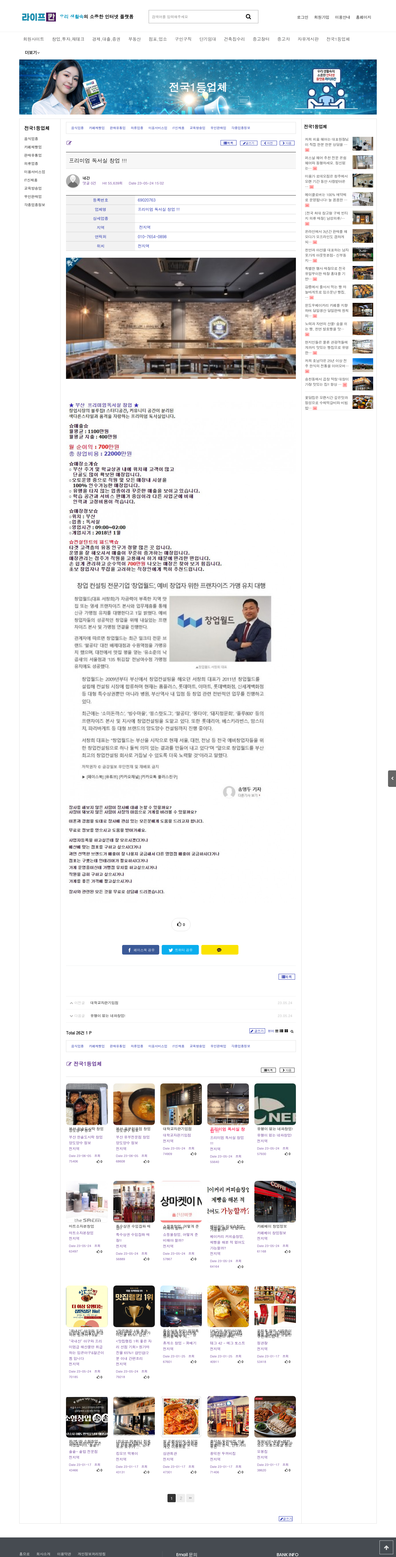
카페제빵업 (33, 147)
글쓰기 (257, 945)
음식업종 (31, 138)
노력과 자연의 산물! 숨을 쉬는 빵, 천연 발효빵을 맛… (326, 326)
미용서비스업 (34, 171)
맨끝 (190, 1412)
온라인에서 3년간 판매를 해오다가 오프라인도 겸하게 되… (326, 236)
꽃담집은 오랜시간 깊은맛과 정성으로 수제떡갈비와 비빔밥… (326, 403)
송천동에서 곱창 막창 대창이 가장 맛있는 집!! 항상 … (327, 381)
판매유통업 (33, 155)
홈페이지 (363, 17)
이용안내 (342, 17)
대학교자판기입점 (104, 916)
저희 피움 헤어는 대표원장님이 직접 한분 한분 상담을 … (327, 142)
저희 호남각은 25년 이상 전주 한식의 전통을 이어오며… (327, 363)
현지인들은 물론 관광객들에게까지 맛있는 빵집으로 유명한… (327, 347)
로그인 (303, 17)
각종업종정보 (34, 204)
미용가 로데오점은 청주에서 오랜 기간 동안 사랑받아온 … (326, 181)
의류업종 (31, 163)
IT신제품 (31, 180)
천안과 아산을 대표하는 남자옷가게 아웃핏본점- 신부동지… (327, 255)
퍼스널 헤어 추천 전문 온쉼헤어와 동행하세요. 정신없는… (325, 163)
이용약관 (64, 1468)
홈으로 (24, 1468)
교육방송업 (33, 188)
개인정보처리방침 (92, 1468)
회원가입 (321, 17)
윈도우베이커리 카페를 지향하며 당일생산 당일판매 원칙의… (327, 310)
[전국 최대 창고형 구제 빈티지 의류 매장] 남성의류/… (326, 215)
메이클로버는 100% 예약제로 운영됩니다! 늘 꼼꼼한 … (326, 197)
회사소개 (43, 1468)
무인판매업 (33, 196)
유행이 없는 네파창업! (107, 930)
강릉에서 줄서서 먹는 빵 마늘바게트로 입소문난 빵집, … (325, 292)
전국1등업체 (198, 86)
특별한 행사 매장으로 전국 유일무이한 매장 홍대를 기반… (325, 273)
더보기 (32, 52)
